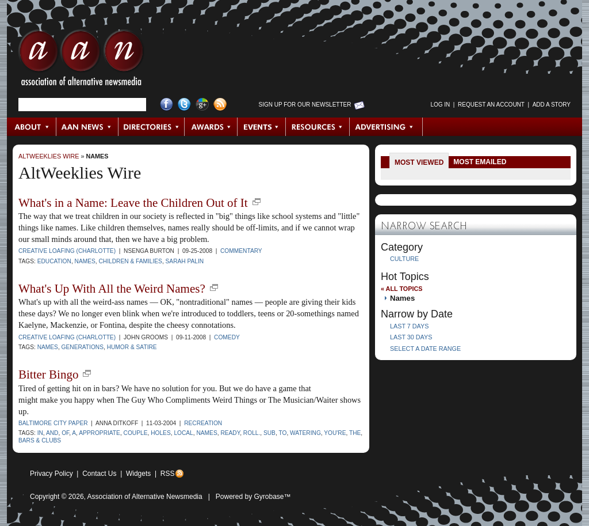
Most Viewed (419, 162)
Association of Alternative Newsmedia (144, 497)
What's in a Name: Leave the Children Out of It (133, 203)
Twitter (184, 104)
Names (97, 156)
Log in (440, 104)
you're (335, 433)
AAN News (87, 127)
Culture (404, 258)
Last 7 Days (409, 326)
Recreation (203, 423)
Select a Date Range (425, 348)
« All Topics (401, 288)
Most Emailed (479, 162)
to (282, 433)
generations (83, 347)
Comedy (227, 337)
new (256, 201)
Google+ (202, 104)
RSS (167, 474)
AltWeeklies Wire (48, 156)
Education (54, 261)
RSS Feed (220, 104)
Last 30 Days (411, 337)
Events (262, 127)
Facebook (166, 104)
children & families (130, 261)
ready (230, 433)
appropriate (99, 433)
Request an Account (491, 104)
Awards (211, 127)
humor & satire (132, 347)
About (32, 127)
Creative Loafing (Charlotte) (67, 251)
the (355, 433)
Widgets (138, 474)
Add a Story (552, 104)
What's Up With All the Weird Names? (111, 289)
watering (305, 433)
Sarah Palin (185, 261)
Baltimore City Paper (53, 423)
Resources (318, 127)
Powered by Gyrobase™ (253, 497)
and (52, 433)
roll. (251, 433)
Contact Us (99, 474)
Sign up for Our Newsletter (305, 104)
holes (161, 433)
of (65, 433)
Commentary (241, 251)
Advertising (386, 127)
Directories (151, 127)
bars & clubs (39, 440)
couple (136, 433)
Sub (269, 433)
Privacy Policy (51, 474)
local (183, 433)
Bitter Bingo (48, 374)
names (85, 261)
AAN (81, 60)
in (40, 433)
